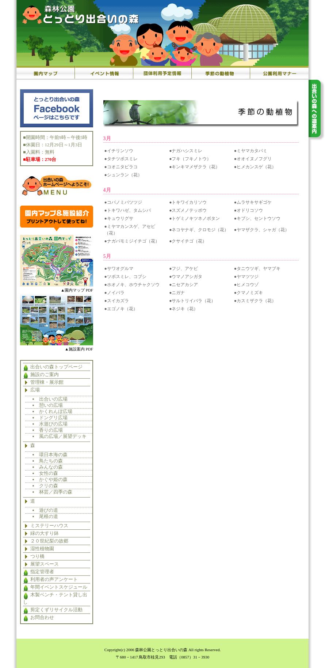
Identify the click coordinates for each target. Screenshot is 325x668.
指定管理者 (42, 571)
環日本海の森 (53, 454)
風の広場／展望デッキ (63, 436)
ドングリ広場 (53, 417)
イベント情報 (104, 73)
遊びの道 (48, 510)
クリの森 (48, 485)
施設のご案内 (44, 374)
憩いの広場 (51, 405)
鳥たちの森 (51, 461)
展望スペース (44, 564)
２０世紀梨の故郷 (49, 541)
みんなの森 (51, 467)
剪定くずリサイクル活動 (56, 609)
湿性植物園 (42, 548)
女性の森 (48, 473)
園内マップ (45, 73)
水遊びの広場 (53, 424)
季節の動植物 (221, 73)
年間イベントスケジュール (58, 587)
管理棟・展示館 (47, 382)
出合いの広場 (53, 399)
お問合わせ (42, 617)
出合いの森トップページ (56, 366)
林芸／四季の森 (55, 492)
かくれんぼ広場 (55, 411)
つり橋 (37, 556)
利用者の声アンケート (54, 579)
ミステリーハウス (49, 525)
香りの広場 (51, 430)
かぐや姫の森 (53, 479)
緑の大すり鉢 (44, 533)
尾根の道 (48, 516)
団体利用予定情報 (162, 73)
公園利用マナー (279, 73)
